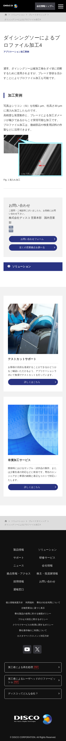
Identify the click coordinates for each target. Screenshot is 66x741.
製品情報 (18, 549)
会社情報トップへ (45, 6)
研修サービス (47, 557)
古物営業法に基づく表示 (33, 608)
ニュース (18, 565)
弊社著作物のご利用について (33, 630)
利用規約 (30, 602)
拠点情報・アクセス (19, 573)
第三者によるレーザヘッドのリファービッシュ (31, 680)
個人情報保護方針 (14, 602)
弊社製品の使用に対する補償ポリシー (33, 613)
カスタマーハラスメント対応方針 (33, 636)
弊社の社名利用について (48, 602)
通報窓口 (18, 589)
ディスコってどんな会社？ (23, 693)
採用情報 (18, 581)
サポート (18, 557)
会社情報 (47, 565)
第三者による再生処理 (20, 667)
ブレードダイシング (37, 15)
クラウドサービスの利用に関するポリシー (33, 625)
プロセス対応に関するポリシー (33, 619)
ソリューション (18, 15)
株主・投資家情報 (47, 573)
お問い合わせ (47, 581)
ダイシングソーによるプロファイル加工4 (22, 19)
